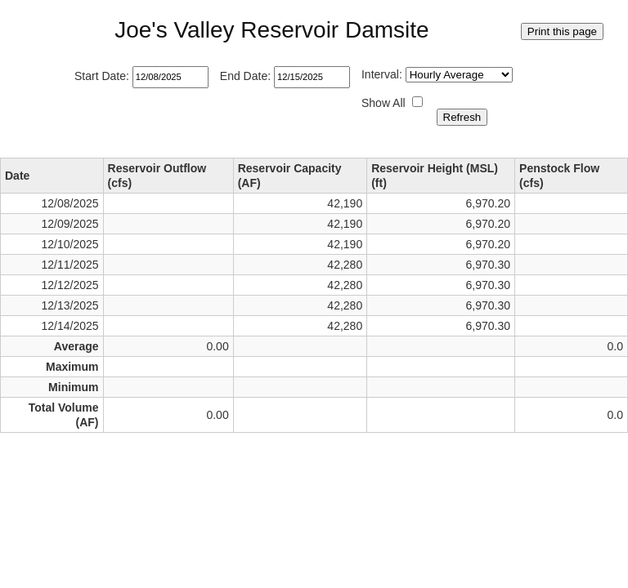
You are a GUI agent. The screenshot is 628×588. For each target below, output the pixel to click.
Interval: (381, 74)
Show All (383, 102)
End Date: (245, 75)
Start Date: (101, 75)
